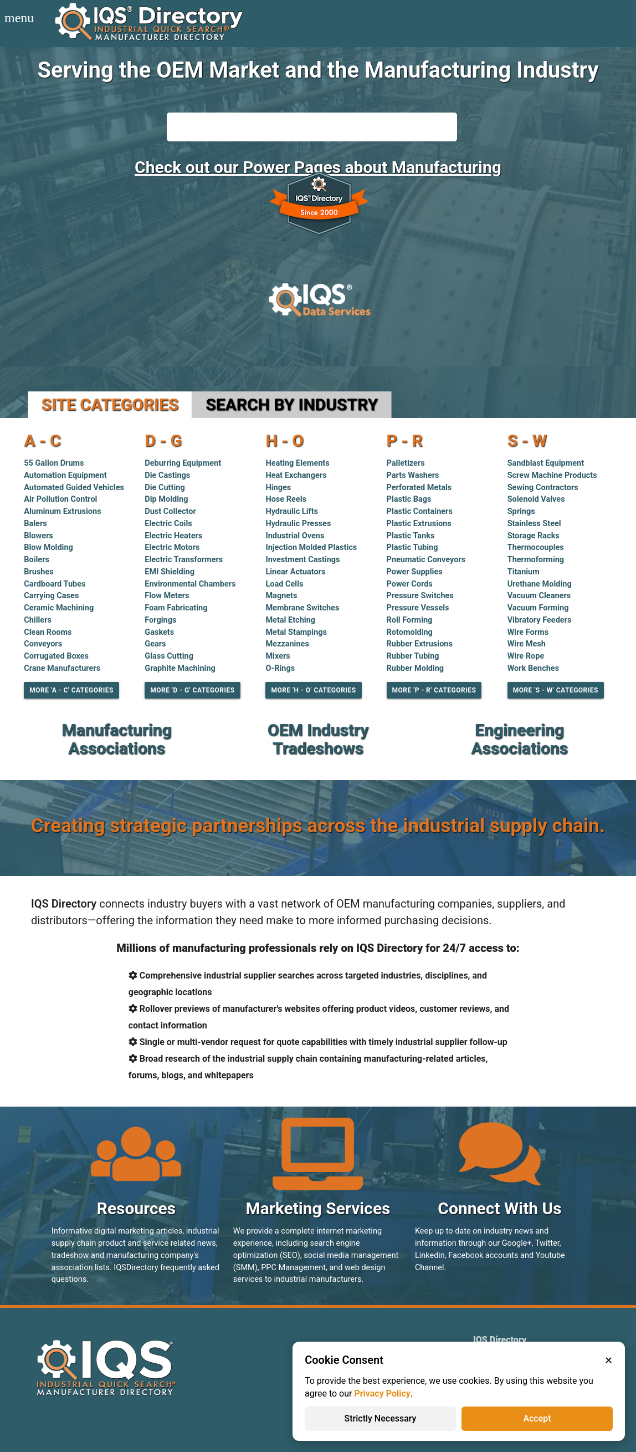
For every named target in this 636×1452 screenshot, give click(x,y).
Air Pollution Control (60, 499)
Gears (155, 644)
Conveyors (43, 644)
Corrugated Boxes (56, 656)
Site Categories (110, 404)
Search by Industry (292, 404)
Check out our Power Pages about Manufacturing (318, 167)
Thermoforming (535, 559)
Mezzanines (287, 644)
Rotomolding (410, 632)
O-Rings (280, 668)
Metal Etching (290, 620)
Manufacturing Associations (116, 739)
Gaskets (159, 632)
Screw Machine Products (552, 475)
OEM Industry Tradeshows (318, 739)
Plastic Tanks (411, 536)
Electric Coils (168, 523)
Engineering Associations (519, 739)
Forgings (160, 620)
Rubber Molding (415, 668)
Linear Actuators (295, 572)
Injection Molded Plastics (311, 547)
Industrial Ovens (294, 536)
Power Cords (410, 584)
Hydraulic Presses (298, 523)
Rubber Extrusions (420, 644)
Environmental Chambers (190, 584)
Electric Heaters (173, 536)
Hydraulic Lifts (291, 511)
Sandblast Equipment (545, 463)
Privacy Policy (382, 1393)
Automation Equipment (65, 475)
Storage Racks (533, 536)
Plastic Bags (409, 499)
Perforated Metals (419, 487)
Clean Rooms (47, 632)
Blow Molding (48, 547)
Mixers (277, 656)
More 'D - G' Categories (192, 690)
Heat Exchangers (295, 475)
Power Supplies (415, 572)
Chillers (38, 620)
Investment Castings (302, 559)
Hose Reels (285, 499)
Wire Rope (526, 656)
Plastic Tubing (412, 547)
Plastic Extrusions (419, 523)
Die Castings (167, 475)
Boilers (36, 559)
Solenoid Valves (536, 499)
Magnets (281, 595)
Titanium (523, 572)
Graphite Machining (180, 668)
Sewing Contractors (542, 487)
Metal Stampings (296, 632)
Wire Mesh (526, 644)
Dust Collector (170, 511)
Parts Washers (413, 475)
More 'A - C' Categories (71, 690)
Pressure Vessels (418, 608)
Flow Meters (167, 595)
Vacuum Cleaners (539, 595)
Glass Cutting (169, 656)
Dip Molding (166, 499)
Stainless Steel (534, 523)
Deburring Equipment (183, 463)
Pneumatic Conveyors (426, 559)
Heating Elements (297, 463)
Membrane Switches (302, 608)
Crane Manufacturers (62, 668)
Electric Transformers (184, 559)
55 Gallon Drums (54, 463)
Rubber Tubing (413, 656)
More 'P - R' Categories (434, 690)
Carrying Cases (51, 595)
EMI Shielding (169, 572)
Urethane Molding (539, 584)
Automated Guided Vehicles (74, 487)
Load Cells (284, 584)
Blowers (38, 536)
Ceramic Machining (59, 608)
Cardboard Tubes (54, 584)
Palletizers (406, 463)
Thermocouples (535, 547)
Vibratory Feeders (539, 620)
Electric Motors (172, 547)
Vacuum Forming (538, 608)
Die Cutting (164, 487)
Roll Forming (410, 620)
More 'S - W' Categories (555, 690)
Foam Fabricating (176, 608)
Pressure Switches (420, 595)
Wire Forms (527, 632)
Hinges (278, 487)
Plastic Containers (420, 511)
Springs (521, 511)
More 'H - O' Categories (313, 690)
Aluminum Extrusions (62, 511)
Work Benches (533, 668)
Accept (537, 1418)
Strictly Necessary (381, 1418)
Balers (35, 523)
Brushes (39, 572)
